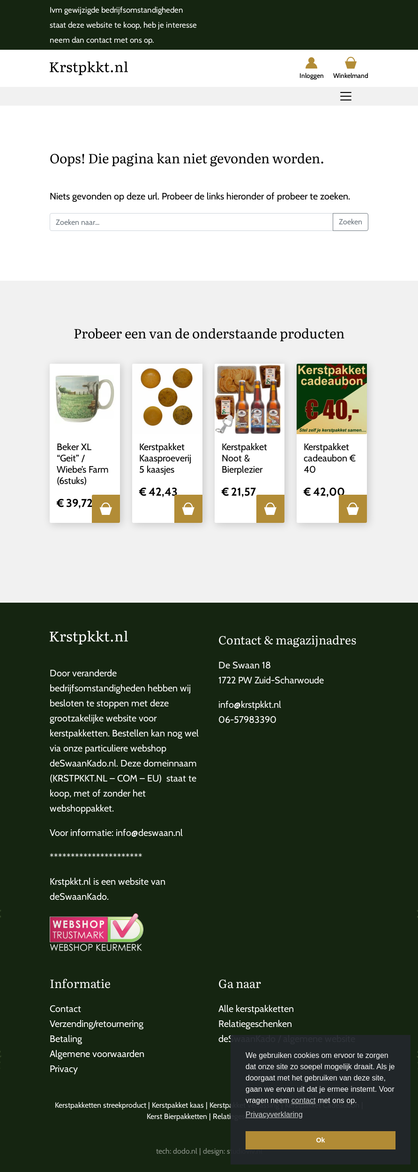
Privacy (64, 1068)
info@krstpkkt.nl (249, 704)
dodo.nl (185, 1151)
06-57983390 (247, 719)
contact (303, 1100)
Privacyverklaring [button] (274, 1114)
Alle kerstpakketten (256, 1008)
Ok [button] (320, 1140)
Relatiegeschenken (255, 1023)
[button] (106, 509)
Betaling (66, 1038)
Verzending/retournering (96, 1023)
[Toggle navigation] (346, 96)
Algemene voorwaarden (97, 1053)
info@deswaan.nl (149, 832)
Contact (65, 1008)
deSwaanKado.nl (83, 763)
